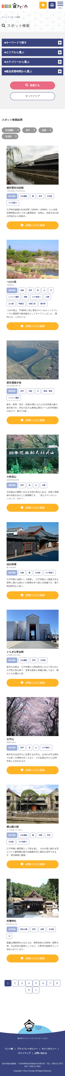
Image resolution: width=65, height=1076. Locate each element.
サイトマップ (24, 1053)
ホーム (4, 17)
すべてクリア (32, 96)
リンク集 (9, 1049)
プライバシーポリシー (27, 1049)
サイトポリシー (49, 1049)
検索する (32, 85)
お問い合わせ (40, 1053)
